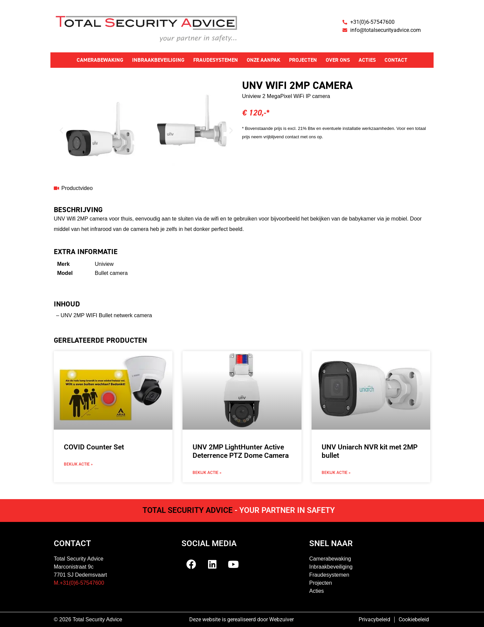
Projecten (303, 59)
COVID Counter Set (94, 447)
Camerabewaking (100, 59)
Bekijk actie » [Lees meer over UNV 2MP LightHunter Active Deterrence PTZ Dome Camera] (207, 472)
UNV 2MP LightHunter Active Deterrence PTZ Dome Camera (241, 451)
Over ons (338, 59)
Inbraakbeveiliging (158, 59)
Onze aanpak (263, 59)
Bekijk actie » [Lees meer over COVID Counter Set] (78, 464)
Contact (396, 59)
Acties (367, 59)
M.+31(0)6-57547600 (79, 583)
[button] (61, 130)
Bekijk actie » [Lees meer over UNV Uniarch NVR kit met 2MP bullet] (336, 472)
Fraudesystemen (215, 59)
